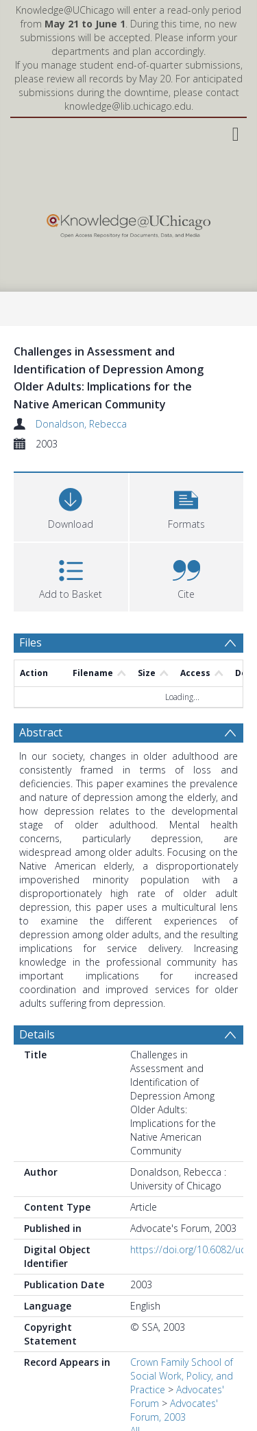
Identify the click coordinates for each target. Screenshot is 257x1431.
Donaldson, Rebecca (81, 423)
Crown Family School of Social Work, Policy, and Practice (181, 1376)
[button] (187, 505)
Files (30, 642)
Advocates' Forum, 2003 (174, 1410)
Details (37, 1034)
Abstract (40, 732)
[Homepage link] (128, 223)
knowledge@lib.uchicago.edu (127, 106)
